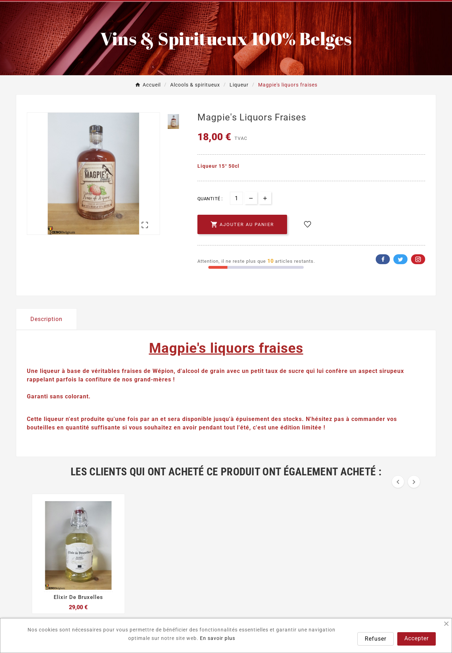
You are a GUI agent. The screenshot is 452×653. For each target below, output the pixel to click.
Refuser (375, 638)
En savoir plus (217, 638)
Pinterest (418, 259)
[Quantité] (236, 198)
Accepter (416, 638)
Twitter (400, 259)
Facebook (383, 259)
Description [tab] (46, 319)
